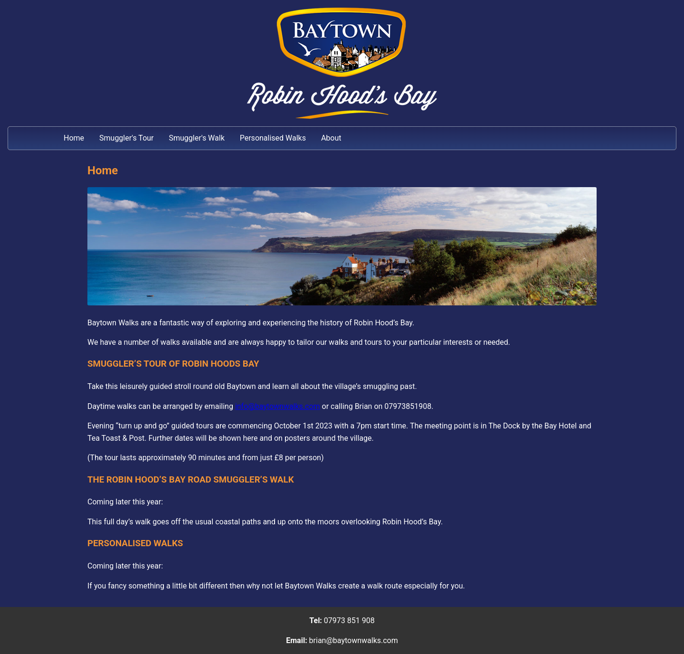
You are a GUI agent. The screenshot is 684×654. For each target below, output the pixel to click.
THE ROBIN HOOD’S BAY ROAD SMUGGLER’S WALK (190, 479)
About (331, 137)
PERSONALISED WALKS (135, 543)
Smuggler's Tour (126, 137)
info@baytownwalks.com (277, 406)
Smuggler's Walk (196, 137)
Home (74, 137)
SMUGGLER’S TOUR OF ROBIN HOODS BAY (173, 364)
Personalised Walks (273, 137)
